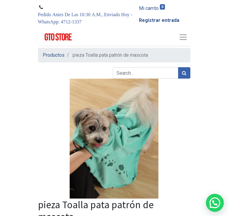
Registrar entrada (159, 20)
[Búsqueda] (184, 73)
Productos (54, 55)
